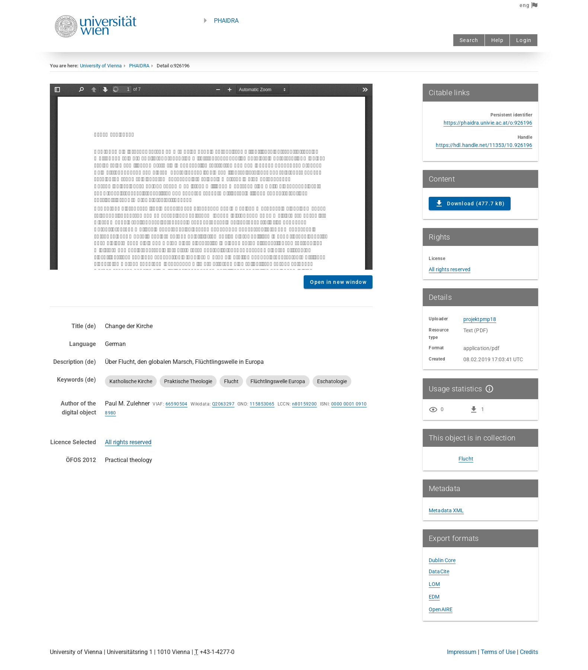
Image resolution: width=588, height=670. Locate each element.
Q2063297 (223, 404)
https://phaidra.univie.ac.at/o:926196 (488, 123)
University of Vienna (101, 65)
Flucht (465, 459)
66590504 (177, 404)
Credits (529, 651)
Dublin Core (442, 560)
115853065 (262, 404)
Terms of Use (498, 651)
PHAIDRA (226, 20)
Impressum (461, 651)
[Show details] (488, 388)
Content (211, 177)
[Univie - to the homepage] (95, 47)
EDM (434, 597)
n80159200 (304, 404)
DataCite (439, 571)
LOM (434, 584)
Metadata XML (446, 510)
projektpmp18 (479, 319)
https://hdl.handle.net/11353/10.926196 (484, 145)
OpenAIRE (441, 609)
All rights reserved (128, 442)
